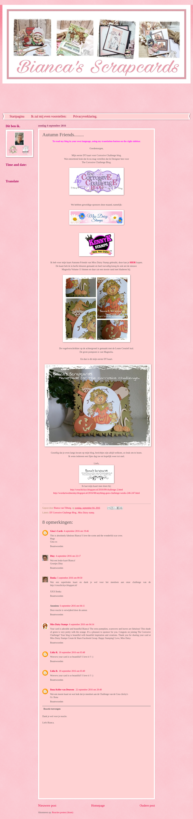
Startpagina (17, 116)
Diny (52, 556)
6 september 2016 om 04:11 (72, 606)
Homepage (98, 805)
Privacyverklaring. (85, 116)
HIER (133, 262)
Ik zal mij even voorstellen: (48, 116)
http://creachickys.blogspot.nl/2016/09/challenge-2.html (96, 489)
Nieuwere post (47, 805)
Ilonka (53, 578)
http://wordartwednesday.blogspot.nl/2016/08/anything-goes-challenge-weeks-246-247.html (96, 493)
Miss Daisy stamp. (86, 512)
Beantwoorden (56, 546)
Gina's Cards (56, 531)
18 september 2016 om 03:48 (72, 652)
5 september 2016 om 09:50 (69, 578)
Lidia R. (54, 652)
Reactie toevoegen (51, 709)
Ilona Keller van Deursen (62, 689)
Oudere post (147, 805)
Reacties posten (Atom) (62, 812)
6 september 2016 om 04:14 (81, 624)
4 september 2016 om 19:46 (76, 531)
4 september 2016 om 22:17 (68, 556)
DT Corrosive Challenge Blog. (63, 512)
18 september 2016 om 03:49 (72, 671)
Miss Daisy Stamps (59, 624)
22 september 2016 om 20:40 (89, 689)
